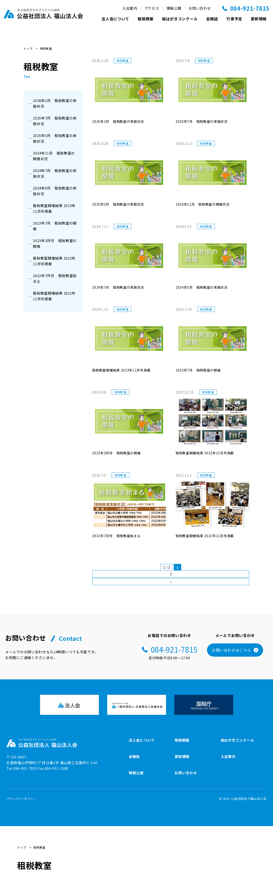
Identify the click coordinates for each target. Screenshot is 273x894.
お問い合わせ (200, 8)
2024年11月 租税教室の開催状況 (54, 155)
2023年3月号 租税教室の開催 (55, 243)
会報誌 (212, 19)
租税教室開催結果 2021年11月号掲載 (54, 296)
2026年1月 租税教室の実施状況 (55, 103)
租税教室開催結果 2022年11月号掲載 (54, 261)
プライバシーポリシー (21, 799)
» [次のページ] (171, 581)
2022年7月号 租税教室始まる (55, 278)
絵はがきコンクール (180, 19)
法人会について (115, 19)
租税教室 (146, 19)
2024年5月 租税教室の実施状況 (55, 191)
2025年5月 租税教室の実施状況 (55, 138)
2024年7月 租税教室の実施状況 (55, 173)
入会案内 (129, 8)
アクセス (152, 8)
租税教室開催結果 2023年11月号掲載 (54, 208)
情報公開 (174, 8)
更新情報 (259, 19)
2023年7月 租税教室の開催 (55, 226)
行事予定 (234, 19)
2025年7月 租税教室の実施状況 (55, 120)
